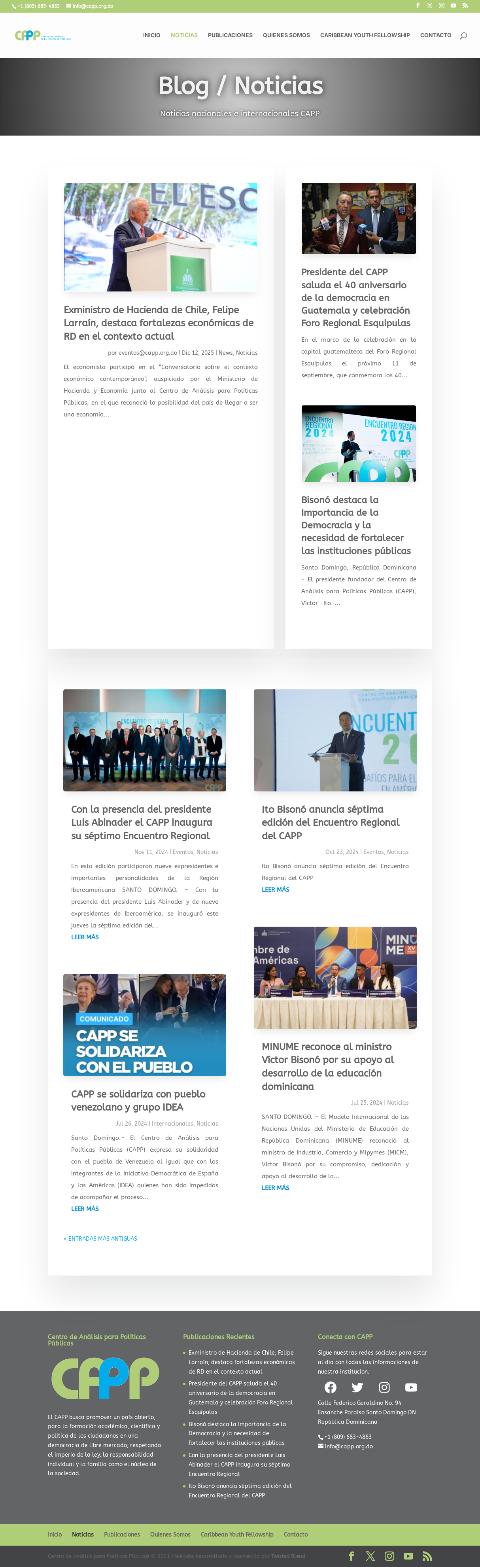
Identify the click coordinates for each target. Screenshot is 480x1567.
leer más (85, 937)
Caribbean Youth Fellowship (365, 35)
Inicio (152, 35)
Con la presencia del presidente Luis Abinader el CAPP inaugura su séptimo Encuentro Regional (141, 823)
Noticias (184, 35)
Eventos (183, 852)
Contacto (436, 35)
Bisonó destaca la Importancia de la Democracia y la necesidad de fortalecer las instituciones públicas (356, 525)
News (226, 353)
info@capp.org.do (349, 1446)
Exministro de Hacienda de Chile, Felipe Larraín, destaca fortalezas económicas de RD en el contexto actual (158, 323)
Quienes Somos (286, 35)
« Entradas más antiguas (100, 1239)
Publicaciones (230, 35)
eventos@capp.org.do (148, 353)
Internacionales (172, 1123)
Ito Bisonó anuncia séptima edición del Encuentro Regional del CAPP (330, 823)
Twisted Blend (288, 1556)
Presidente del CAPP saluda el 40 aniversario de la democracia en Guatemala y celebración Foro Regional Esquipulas (355, 298)
